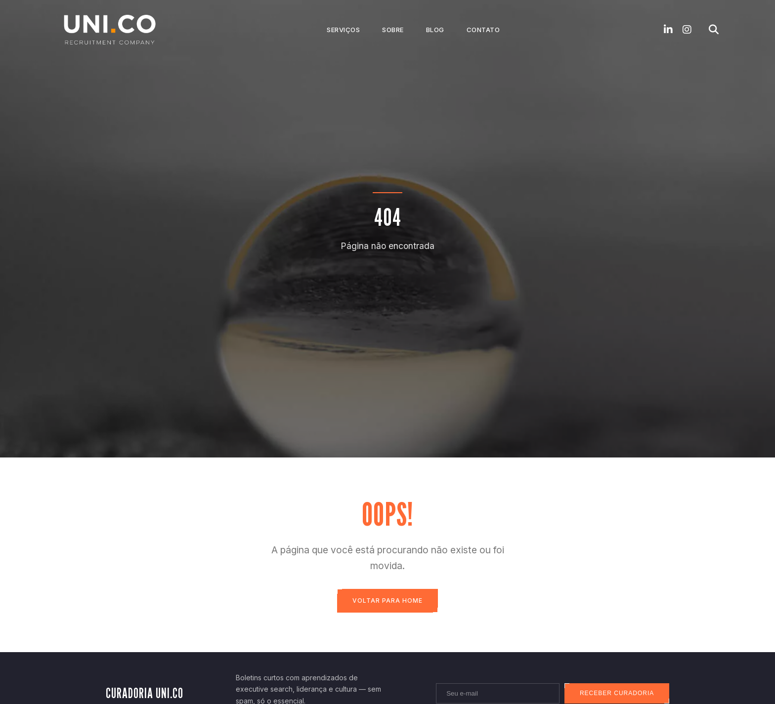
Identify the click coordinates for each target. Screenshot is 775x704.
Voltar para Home (387, 600)
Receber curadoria (616, 693)
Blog (435, 30)
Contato (483, 30)
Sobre (393, 30)
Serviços (343, 30)
